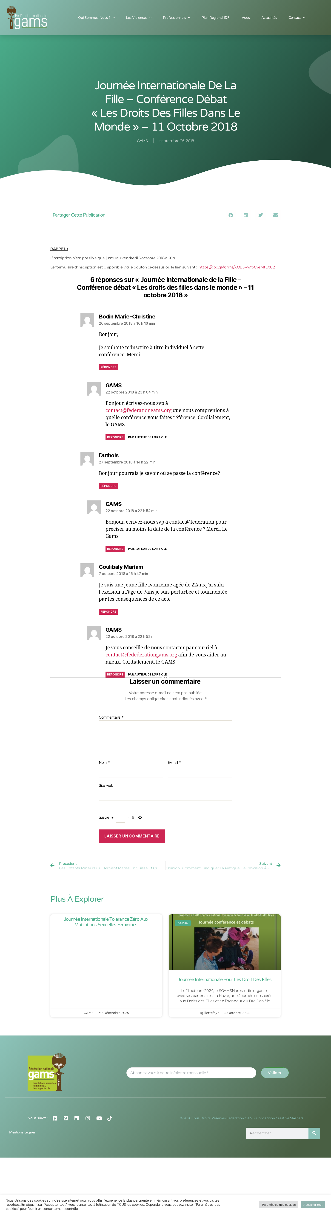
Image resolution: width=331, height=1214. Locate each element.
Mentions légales (22, 1132)
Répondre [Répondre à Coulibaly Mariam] (108, 611)
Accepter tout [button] (312, 1204)
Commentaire (111, 717)
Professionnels (176, 17)
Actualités (269, 18)
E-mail (174, 763)
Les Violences (138, 17)
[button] (231, 215)
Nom (104, 763)
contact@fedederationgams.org (141, 655)
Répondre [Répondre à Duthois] (108, 486)
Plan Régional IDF (216, 18)
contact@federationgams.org (138, 410)
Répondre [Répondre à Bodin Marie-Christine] (108, 367)
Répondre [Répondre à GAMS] (115, 437)
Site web (106, 785)
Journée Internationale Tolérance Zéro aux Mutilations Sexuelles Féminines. (106, 922)
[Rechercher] (314, 1133)
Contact (296, 17)
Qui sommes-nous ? (96, 17)
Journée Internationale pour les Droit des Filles (224, 979)
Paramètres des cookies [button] (279, 1204)
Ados (246, 18)
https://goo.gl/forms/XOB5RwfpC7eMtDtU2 (237, 267)
